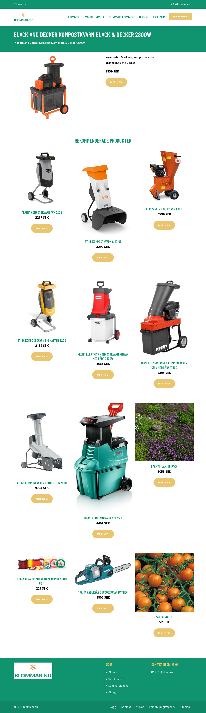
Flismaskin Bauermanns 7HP (164, 209)
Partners (159, 17)
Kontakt (126, 707)
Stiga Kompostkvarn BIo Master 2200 (42, 340)
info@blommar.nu (180, 4)
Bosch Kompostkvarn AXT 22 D (103, 518)
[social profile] (25, 4)
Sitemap (185, 707)
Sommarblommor (121, 17)
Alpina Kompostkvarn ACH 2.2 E (42, 212)
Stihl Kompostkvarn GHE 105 (103, 241)
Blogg (143, 17)
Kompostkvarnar (144, 57)
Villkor (140, 707)
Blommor (73, 17)
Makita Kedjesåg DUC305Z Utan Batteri (103, 592)
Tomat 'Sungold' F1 (164, 617)
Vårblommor (94, 17)
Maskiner (126, 57)
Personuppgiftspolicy (162, 707)
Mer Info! (116, 82)
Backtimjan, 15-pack (164, 466)
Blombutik (180, 16)
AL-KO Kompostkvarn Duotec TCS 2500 (42, 483)
